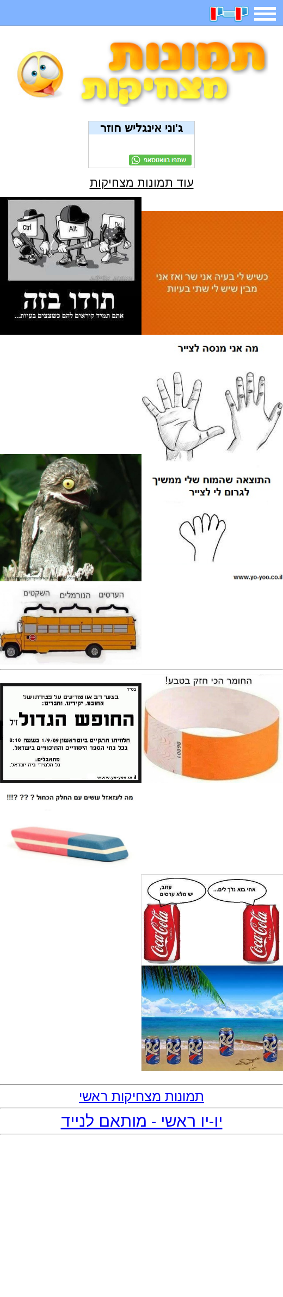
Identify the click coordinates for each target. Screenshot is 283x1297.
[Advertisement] (141, 1216)
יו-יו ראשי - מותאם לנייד (142, 1121)
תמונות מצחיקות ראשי (141, 1096)
